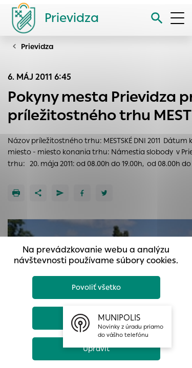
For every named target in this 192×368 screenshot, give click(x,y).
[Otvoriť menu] (177, 18)
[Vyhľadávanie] (157, 18)
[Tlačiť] (16, 193)
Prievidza (37, 46)
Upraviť (96, 348)
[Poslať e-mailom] (60, 193)
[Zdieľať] (38, 193)
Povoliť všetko (96, 287)
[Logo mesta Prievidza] (51, 18)
